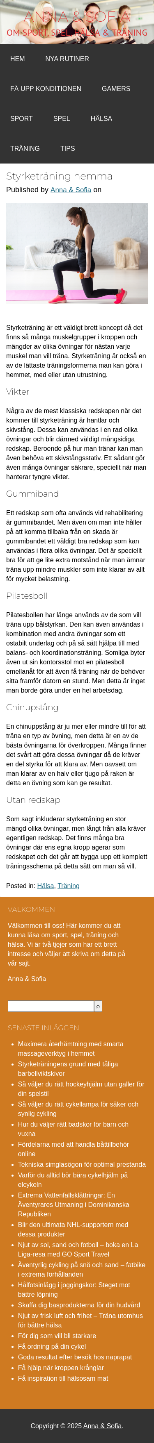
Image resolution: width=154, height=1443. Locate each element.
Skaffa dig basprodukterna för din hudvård (79, 1305)
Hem (17, 58)
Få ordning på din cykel (52, 1346)
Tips (67, 148)
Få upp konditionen (45, 88)
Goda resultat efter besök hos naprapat (75, 1357)
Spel (61, 118)
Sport (21, 118)
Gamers (116, 88)
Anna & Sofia (76, 16)
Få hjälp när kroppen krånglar (61, 1367)
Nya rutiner (67, 58)
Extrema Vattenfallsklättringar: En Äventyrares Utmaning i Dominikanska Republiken (73, 1205)
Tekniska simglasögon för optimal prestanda (82, 1164)
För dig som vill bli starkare (57, 1335)
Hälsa (101, 118)
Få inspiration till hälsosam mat (63, 1378)
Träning (25, 148)
